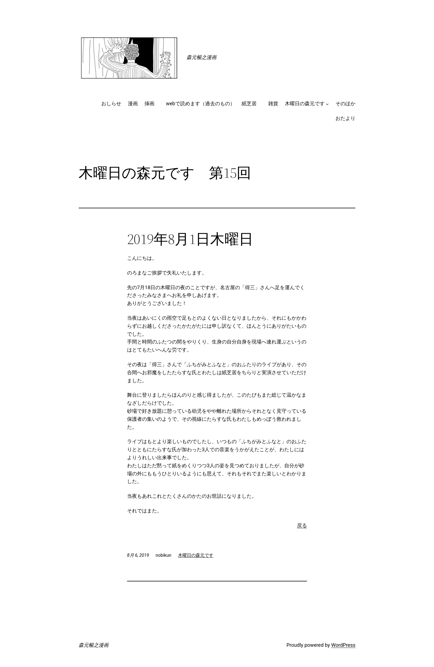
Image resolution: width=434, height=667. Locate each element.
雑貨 (273, 103)
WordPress (343, 645)
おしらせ (111, 103)
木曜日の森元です (305, 103)
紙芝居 (252, 103)
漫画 (133, 103)
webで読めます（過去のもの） (200, 103)
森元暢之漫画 (201, 57)
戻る (302, 525)
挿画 (151, 103)
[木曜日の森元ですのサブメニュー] (327, 103)
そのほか (345, 103)
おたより (345, 118)
